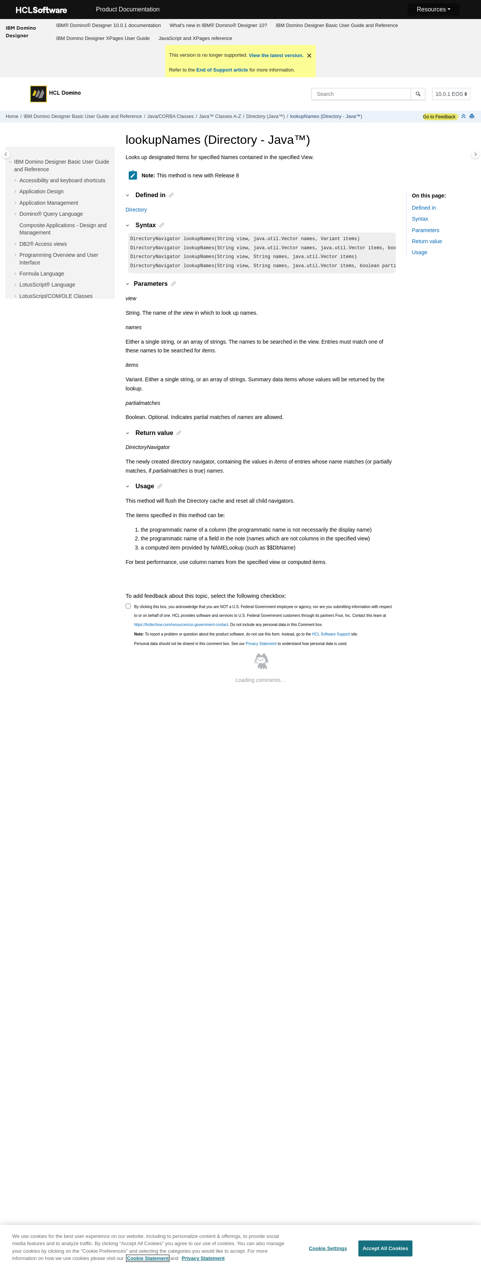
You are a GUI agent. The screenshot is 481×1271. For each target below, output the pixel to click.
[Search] (418, 94)
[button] (11, 162)
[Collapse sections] (464, 116)
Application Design (41, 191)
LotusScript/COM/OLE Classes (56, 296)
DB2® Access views (43, 244)
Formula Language (41, 274)
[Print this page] (472, 116)
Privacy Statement (261, 647)
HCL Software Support (331, 637)
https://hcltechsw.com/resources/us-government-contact (181, 628)
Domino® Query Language (51, 214)
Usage (419, 252)
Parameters (425, 230)
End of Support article (222, 70)
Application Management (48, 203)
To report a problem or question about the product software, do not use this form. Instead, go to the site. (246, 637)
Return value (427, 241)
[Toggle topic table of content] (475, 154)
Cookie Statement (148, 1262)
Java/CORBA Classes (170, 116)
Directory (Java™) (265, 116)
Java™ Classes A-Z (220, 116)
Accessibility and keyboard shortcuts (62, 180)
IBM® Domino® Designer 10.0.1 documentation (108, 25)
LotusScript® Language (47, 285)
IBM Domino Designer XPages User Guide (103, 38)
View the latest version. (276, 55)
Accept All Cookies (385, 1252)
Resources (431, 9)
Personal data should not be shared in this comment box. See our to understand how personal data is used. (240, 647)
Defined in (424, 208)
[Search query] (368, 94)
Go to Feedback (439, 116)
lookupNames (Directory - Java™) (326, 116)
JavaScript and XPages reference (195, 38)
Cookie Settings (328, 1252)
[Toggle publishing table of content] (6, 154)
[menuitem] (108, 25)
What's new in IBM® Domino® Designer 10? (218, 25)
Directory (136, 210)
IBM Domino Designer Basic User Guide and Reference (337, 25)
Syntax (420, 219)
